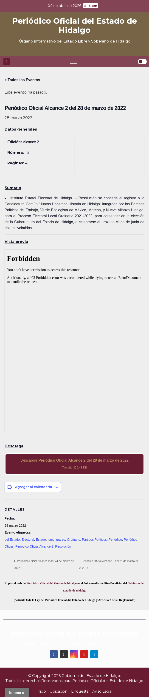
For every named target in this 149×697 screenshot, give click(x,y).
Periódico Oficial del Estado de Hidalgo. (108, 681)
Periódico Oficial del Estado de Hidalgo (74, 25)
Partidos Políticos (94, 539)
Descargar (74, 463)
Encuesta (80, 691)
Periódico (115, 539)
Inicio (41, 691)
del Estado (12, 539)
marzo (60, 539)
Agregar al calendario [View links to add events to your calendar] (33, 487)
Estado (41, 539)
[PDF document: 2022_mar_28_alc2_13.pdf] (74, 341)
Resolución (63, 546)
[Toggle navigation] (73, 62)
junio (51, 539)
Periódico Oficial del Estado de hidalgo (52, 583)
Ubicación (58, 691)
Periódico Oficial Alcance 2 (34, 546)
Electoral (28, 539)
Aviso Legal (102, 691)
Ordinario (73, 539)
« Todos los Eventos (22, 80)
